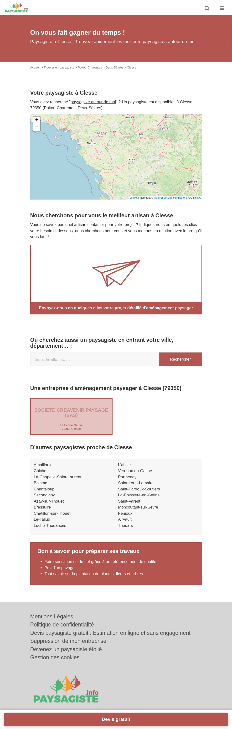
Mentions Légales (51, 616)
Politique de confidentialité (62, 624)
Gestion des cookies (55, 657)
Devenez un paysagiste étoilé (66, 649)
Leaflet (134, 197)
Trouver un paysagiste (59, 67)
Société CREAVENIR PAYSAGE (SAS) (71, 412)
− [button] (36, 127)
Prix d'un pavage (60, 568)
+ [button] (36, 120)
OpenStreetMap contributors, (171, 197)
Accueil (35, 67)
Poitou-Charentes (90, 67)
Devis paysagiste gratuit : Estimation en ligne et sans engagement (110, 633)
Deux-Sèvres (114, 67)
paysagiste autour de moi (93, 102)
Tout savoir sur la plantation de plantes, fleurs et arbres (94, 574)
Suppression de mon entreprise (68, 641)
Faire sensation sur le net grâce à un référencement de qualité (100, 561)
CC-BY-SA (194, 197)
